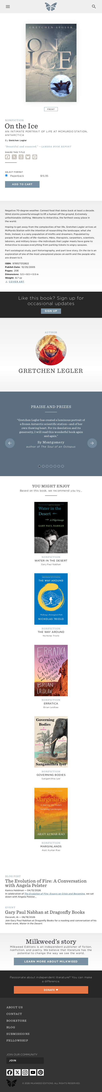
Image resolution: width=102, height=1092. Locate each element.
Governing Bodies (51, 774)
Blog (10, 1027)
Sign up (51, 310)
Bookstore (16, 1020)
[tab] (39, 466)
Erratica (51, 703)
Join (12, 1060)
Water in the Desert (51, 560)
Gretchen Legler (18, 140)
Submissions (18, 1033)
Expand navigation (8, 6)
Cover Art (16, 281)
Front (51, 109)
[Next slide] (92, 443)
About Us (14, 1007)
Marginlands (50, 846)
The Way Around (51, 631)
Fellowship (17, 1040)
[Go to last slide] (10, 443)
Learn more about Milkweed (51, 961)
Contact (14, 1013)
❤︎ (51, 990)
